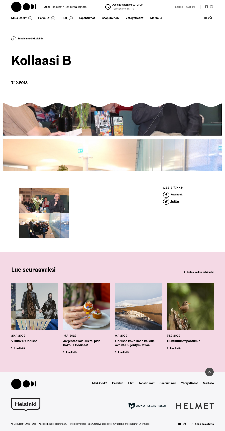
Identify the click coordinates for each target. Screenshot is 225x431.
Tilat (64, 18)
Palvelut (43, 18)
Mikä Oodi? (19, 18)
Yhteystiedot (134, 18)
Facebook (173, 194)
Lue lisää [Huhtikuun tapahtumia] (175, 348)
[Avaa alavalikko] (29, 18)
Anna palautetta (204, 424)
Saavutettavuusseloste (100, 423)
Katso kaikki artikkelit (200, 272)
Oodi (24, 7)
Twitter (171, 201)
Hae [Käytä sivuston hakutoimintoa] (208, 18)
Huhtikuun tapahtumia (183, 340)
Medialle (156, 18)
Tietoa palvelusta (77, 423)
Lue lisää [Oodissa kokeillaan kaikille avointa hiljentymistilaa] (123, 352)
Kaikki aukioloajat (123, 8)
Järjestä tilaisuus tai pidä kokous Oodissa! (81, 342)
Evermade (144, 423)
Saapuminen (110, 18)
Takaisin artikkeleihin (27, 38)
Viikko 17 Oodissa (24, 340)
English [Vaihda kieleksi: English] (179, 6)
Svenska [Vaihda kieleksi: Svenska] (190, 6)
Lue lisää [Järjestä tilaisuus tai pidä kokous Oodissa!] (71, 352)
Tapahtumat (87, 18)
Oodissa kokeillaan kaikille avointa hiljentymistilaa (135, 342)
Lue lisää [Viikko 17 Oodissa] (19, 348)
